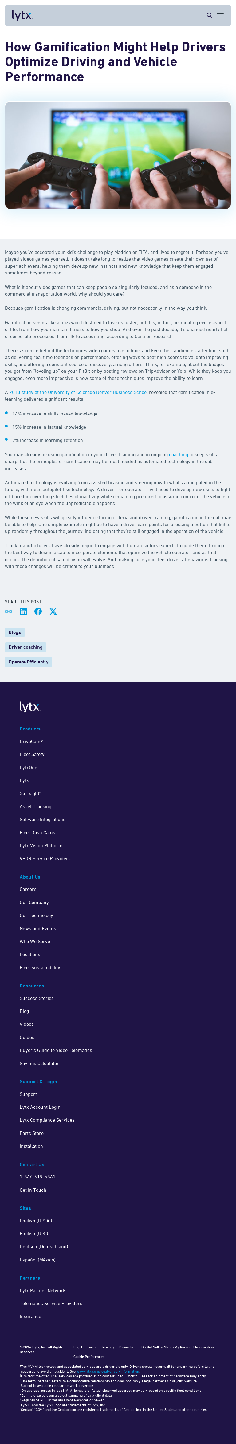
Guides (27, 1037)
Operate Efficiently (29, 662)
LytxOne (28, 767)
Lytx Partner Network (42, 1290)
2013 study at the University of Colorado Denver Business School (78, 392)
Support (28, 1094)
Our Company (34, 902)
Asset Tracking (35, 806)
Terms (92, 1347)
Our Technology (36, 915)
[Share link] (8, 611)
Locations (30, 954)
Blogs (15, 632)
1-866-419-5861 (38, 1176)
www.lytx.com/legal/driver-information (108, 1371)
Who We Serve (35, 941)
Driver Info (127, 1347)
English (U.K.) (34, 1233)
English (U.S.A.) (36, 1220)
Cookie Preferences (88, 1356)
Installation (31, 1146)
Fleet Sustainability (40, 967)
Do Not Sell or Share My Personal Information (177, 1347)
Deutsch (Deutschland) (44, 1246)
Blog (24, 1011)
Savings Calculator (39, 1063)
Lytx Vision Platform (41, 845)
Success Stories (37, 998)
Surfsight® (30, 793)
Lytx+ (26, 780)
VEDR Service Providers (45, 858)
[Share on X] (53, 611)
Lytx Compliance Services (47, 1120)
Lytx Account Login (40, 1107)
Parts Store (32, 1133)
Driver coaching (26, 647)
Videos (27, 1024)
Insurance (30, 1316)
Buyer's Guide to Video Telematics (56, 1050)
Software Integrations (42, 819)
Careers (28, 889)
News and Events (38, 928)
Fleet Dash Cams (37, 832)
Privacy (108, 1347)
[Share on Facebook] (38, 611)
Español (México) (38, 1259)
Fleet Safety (32, 754)
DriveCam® (31, 741)
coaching (178, 454)
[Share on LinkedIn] (23, 611)
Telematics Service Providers (51, 1303)
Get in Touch (33, 1190)
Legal (77, 1347)
